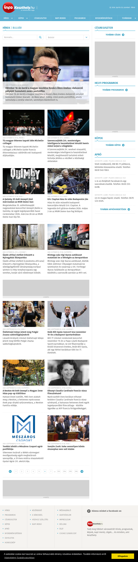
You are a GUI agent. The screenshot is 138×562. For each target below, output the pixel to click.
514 (64, 471)
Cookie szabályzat (67, 533)
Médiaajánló (65, 510)
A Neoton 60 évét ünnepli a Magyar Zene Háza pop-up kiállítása (23, 392)
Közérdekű (37, 510)
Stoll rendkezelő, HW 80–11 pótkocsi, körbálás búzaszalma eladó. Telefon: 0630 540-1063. (112, 167)
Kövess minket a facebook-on (106, 511)
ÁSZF (61, 528)
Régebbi (82, 471)
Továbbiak (127, 18)
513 (59, 471)
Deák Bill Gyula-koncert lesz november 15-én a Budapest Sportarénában (66, 333)
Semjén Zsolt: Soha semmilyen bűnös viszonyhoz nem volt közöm (66, 448)
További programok (113, 90)
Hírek (6, 18)
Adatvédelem (65, 515)
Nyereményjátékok (103, 18)
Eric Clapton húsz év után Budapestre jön (67, 199)
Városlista (37, 7)
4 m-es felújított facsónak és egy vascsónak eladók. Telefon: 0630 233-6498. (113, 184)
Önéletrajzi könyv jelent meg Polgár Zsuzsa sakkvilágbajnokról (20, 333)
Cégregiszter (40, 18)
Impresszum (64, 519)
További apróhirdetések (113, 209)
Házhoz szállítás (40, 519)
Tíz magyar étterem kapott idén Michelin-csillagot (23, 142)
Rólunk (62, 524)
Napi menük (60, 18)
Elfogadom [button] (123, 556)
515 (70, 471)
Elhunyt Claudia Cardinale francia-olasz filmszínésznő (67, 392)
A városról (37, 515)
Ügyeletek (9, 538)
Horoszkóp (10, 542)
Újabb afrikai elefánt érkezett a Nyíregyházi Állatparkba (18, 256)
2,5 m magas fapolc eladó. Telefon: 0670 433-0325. (114, 199)
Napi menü (37, 524)
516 (76, 471)
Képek (21, 18)
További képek (113, 145)
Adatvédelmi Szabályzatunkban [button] (19, 558)
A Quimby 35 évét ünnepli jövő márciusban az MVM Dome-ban (18, 201)
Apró (7, 528)
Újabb (10, 471)
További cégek (113, 35)
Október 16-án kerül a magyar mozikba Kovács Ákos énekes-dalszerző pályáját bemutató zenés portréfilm (44, 89)
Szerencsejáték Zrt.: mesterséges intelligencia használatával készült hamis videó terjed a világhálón (68, 143)
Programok (80, 18)
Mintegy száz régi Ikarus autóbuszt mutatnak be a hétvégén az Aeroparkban (67, 256)
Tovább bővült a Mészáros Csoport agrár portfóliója (23, 448)
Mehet (40, 37)
